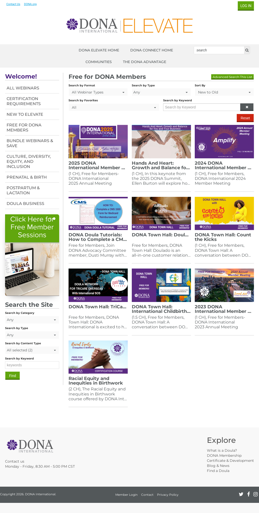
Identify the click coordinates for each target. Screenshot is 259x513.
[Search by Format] (98, 92)
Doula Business (25, 203)
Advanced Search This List (232, 77)
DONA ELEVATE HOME (99, 50)
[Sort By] (224, 92)
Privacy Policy (168, 495)
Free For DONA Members (24, 127)
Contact (147, 495)
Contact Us (13, 4)
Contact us (14, 461)
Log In (245, 6)
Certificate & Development (230, 460)
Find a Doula (218, 470)
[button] (247, 107)
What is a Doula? (222, 450)
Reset (245, 118)
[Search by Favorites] (114, 107)
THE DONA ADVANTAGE (144, 62)
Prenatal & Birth (27, 177)
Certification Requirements (24, 101)
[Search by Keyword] (201, 107)
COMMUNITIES (98, 62)
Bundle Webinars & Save (30, 143)
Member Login (126, 495)
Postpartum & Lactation (23, 190)
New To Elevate (25, 114)
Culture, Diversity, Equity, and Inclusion (29, 161)
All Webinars (23, 88)
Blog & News (218, 465)
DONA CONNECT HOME (151, 50)
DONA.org (30, 4)
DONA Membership (224, 455)
